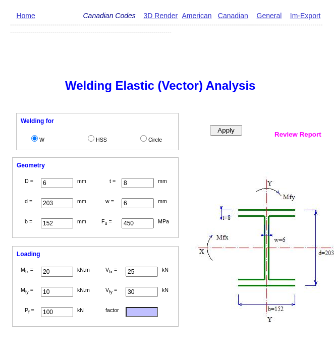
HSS (101, 140)
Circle (155, 140)
